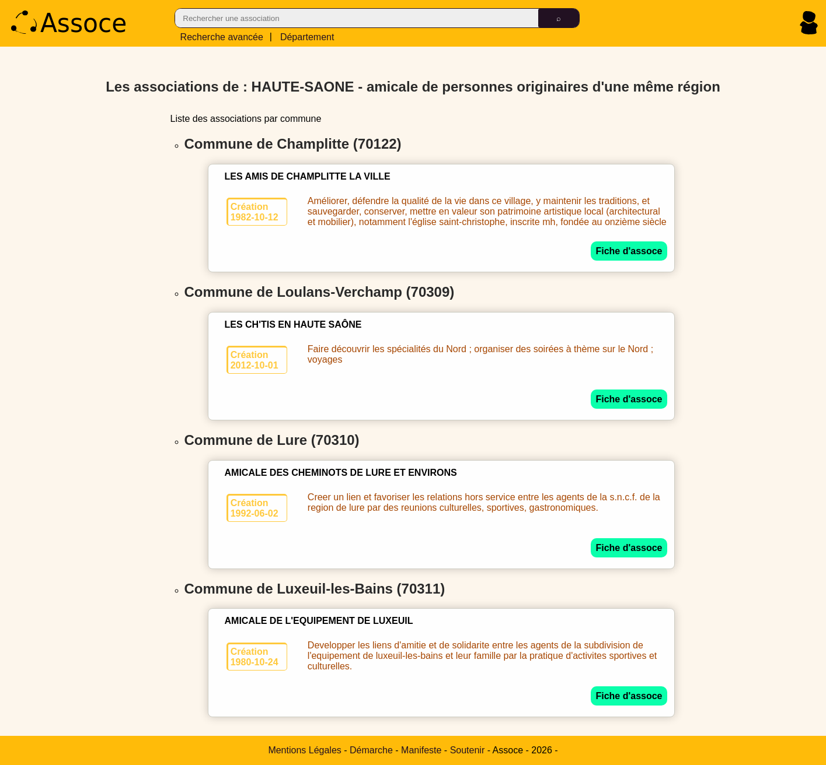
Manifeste (421, 750)
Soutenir (467, 750)
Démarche (371, 750)
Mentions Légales (304, 750)
